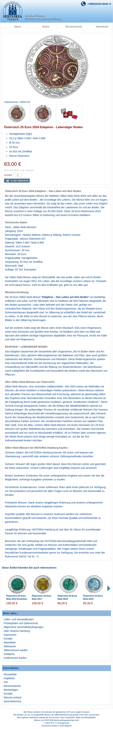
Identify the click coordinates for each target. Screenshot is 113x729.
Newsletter (10, 642)
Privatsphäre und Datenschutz (21, 623)
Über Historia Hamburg (17, 630)
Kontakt (8, 638)
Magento (68, 726)
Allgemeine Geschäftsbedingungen (23, 627)
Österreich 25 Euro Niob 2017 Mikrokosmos (41, 599)
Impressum (10, 634)
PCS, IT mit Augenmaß (59, 723)
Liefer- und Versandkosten (19, 619)
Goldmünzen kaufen (15, 657)
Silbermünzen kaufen (16, 650)
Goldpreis (9, 654)
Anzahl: (8, 175)
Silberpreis (10, 646)
